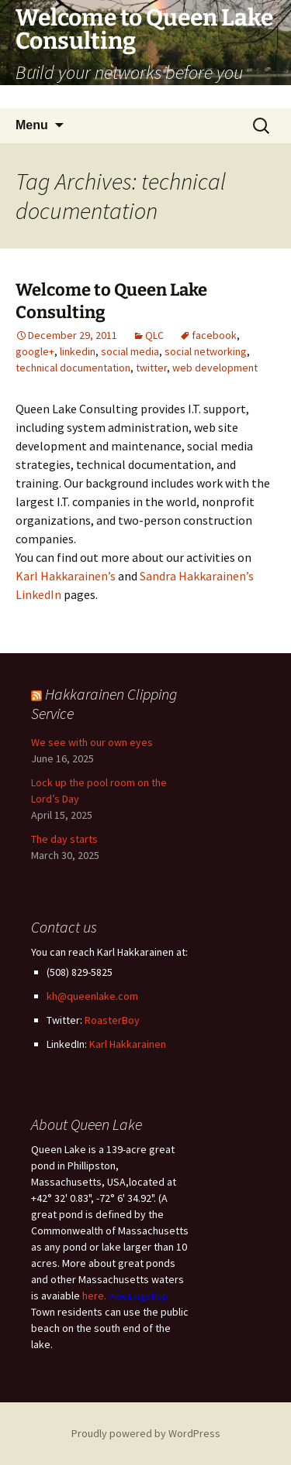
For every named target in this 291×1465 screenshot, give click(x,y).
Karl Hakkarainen (127, 1044)
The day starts (64, 839)
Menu (32, 125)
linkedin (77, 351)
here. (94, 1295)
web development (215, 368)
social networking (206, 351)
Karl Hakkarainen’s (66, 576)
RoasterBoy (112, 1020)
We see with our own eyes (92, 742)
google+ (35, 351)
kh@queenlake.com (92, 996)
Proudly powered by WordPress (145, 1433)
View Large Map (138, 1296)
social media (130, 351)
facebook (214, 335)
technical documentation (73, 368)
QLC (154, 335)
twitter (151, 368)
